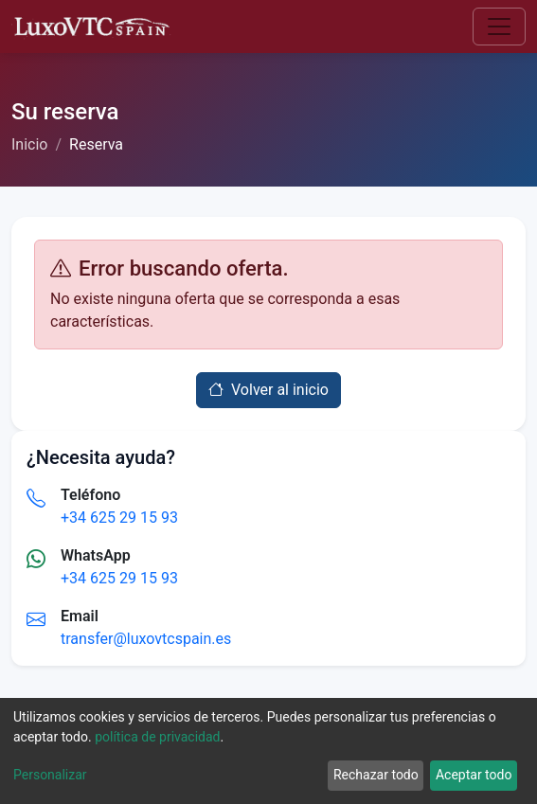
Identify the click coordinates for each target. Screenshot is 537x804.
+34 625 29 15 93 (119, 518)
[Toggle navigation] (499, 26)
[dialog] (268, 751)
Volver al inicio (268, 390)
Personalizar (50, 774)
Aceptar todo (473, 774)
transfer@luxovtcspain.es (146, 639)
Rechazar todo (376, 774)
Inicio (29, 144)
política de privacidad (157, 736)
